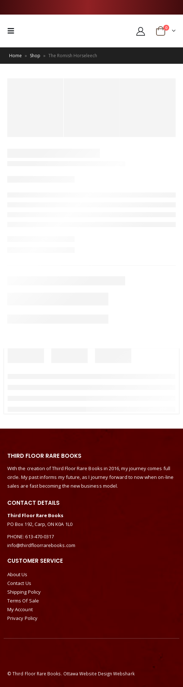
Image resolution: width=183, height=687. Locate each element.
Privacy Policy (22, 618)
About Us (17, 574)
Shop (35, 55)
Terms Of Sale (23, 600)
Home (15, 55)
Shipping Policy (24, 592)
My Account (20, 609)
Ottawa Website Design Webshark (99, 673)
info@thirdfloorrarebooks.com (41, 545)
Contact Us (19, 583)
